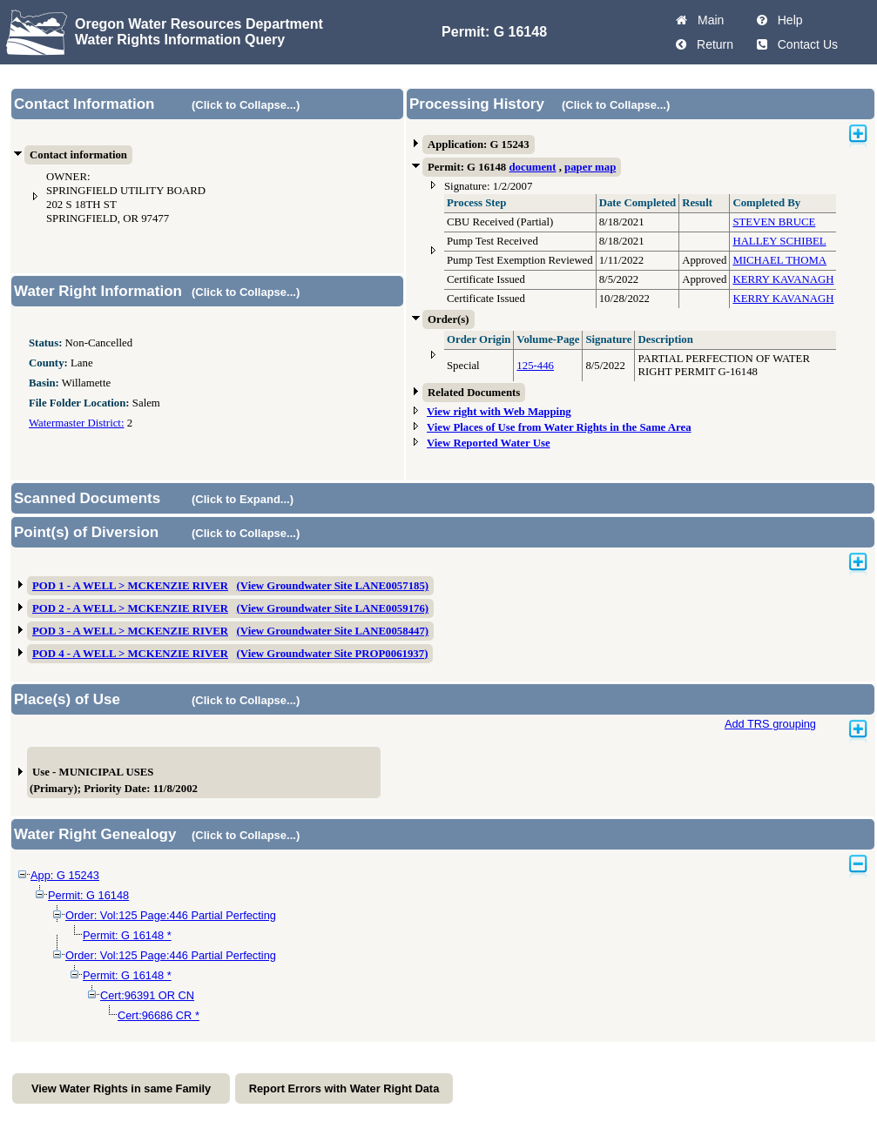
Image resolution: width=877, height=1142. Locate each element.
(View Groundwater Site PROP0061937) (332, 654)
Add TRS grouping (770, 723)
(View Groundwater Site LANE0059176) (333, 608)
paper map (590, 167)
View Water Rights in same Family (121, 1088)
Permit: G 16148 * (127, 935)
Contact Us (804, 44)
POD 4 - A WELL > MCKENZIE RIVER (130, 654)
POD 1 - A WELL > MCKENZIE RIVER (130, 586)
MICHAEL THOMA (779, 260)
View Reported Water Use (488, 443)
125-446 (535, 365)
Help (787, 20)
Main (707, 20)
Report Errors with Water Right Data (344, 1088)
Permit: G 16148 (88, 895)
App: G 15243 (64, 875)
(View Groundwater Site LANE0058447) (333, 631)
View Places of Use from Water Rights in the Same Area (559, 427)
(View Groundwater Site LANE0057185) (333, 586)
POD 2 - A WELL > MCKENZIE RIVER (130, 608)
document (532, 167)
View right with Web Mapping (499, 412)
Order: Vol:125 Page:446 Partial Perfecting (170, 915)
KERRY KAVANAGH (782, 279)
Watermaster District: (76, 423)
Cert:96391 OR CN (147, 995)
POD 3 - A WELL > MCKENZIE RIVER (130, 631)
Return (711, 44)
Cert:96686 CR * (158, 1015)
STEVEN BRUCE (773, 222)
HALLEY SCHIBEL (779, 241)
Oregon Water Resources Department (199, 24)
